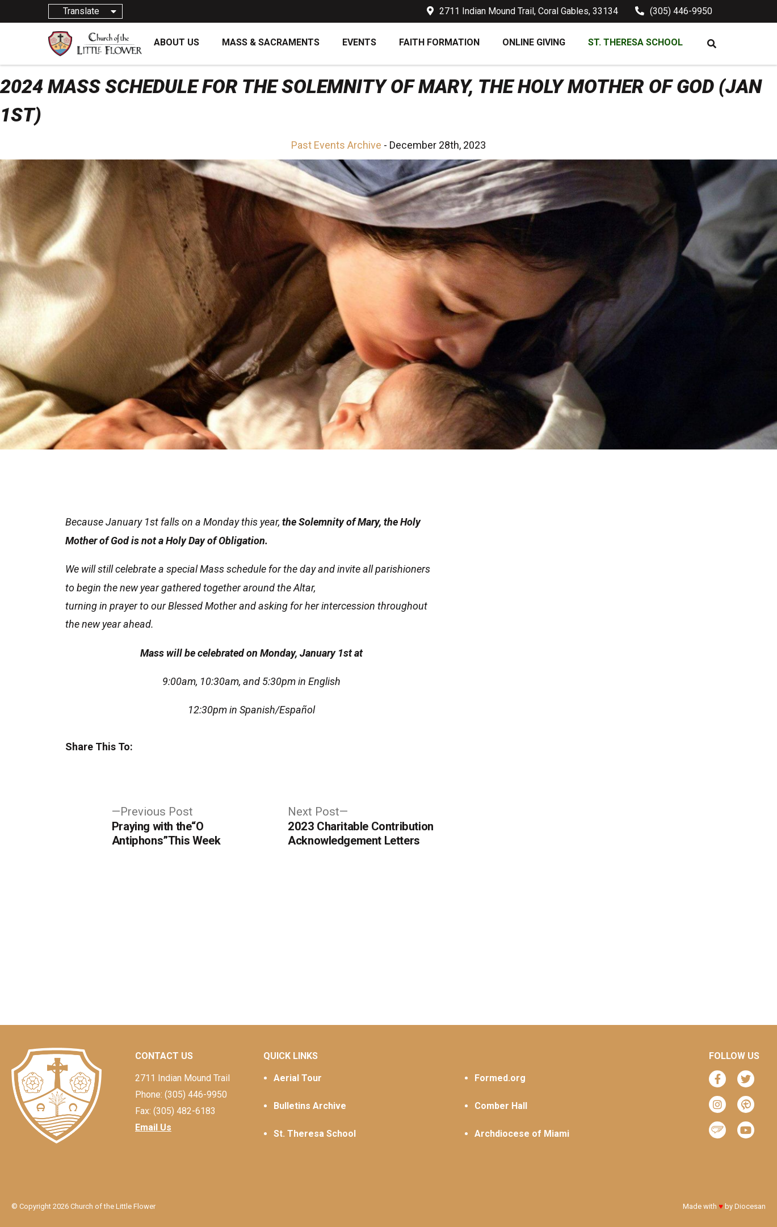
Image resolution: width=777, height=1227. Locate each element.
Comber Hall (500, 1105)
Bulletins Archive (310, 1105)
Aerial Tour (298, 1078)
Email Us (153, 1127)
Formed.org (500, 1078)
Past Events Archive (336, 145)
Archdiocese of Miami (521, 1133)
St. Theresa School (315, 1133)
